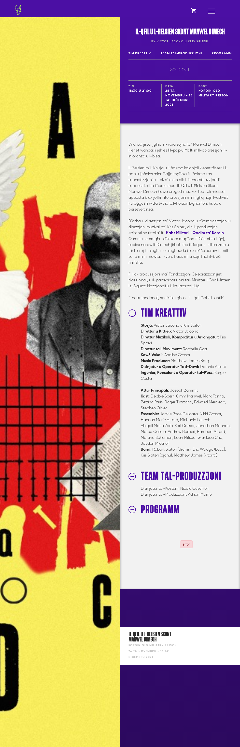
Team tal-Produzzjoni (181, 53)
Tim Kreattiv (139, 53)
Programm (222, 53)
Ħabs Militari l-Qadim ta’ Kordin (195, 233)
